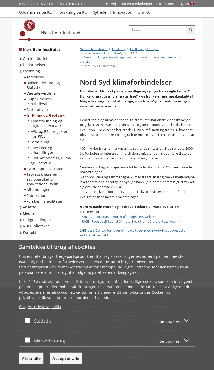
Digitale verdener (42, 93)
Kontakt (29, 232)
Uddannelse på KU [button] (36, 12)
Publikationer (38, 195)
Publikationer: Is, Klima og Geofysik (50, 160)
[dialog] (107, 305)
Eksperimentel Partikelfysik (39, 101)
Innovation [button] (123, 12)
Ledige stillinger (37, 219)
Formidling (40, 142)
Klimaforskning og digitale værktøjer (46, 123)
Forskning (31, 71)
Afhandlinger (38, 189)
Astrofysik (35, 77)
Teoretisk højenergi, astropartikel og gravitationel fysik (44, 179)
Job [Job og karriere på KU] (158, 3)
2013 (134, 53)
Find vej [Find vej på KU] (110, 3)
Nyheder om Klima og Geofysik (105, 53)
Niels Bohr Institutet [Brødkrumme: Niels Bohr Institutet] (94, 49)
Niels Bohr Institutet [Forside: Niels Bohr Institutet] (41, 49)
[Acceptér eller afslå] (29, 320)
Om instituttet (35, 58)
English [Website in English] (183, 3)
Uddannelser (34, 64)
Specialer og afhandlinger (42, 150)
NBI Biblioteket (36, 225)
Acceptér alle (65, 358)
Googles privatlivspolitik (40, 306)
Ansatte (29, 207)
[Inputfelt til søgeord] (158, 29)
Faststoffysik (37, 109)
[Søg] (190, 29)
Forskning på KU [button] (72, 12)
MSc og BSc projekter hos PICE (49, 134)
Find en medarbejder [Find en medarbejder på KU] (135, 3)
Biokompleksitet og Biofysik (43, 85)
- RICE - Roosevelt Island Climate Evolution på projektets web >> (130, 221)
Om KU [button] (144, 12)
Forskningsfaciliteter (45, 201)
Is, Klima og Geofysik (46, 115)
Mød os (29, 213)
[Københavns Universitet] (27, 30)
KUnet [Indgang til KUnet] (169, 3)
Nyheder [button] (100, 12)
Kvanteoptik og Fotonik (47, 168)
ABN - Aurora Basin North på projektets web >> (119, 216)
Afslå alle (31, 358)
